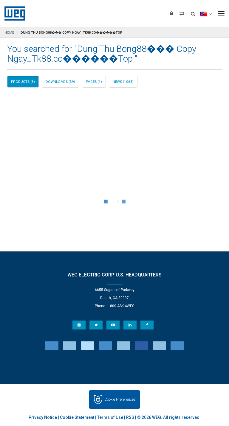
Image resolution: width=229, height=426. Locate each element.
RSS (130, 417)
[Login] (171, 13)
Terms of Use (110, 417)
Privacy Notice (43, 417)
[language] (206, 13)
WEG (12, 13)
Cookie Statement (77, 417)
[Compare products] (181, 13)
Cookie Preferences (120, 399)
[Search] (193, 12)
